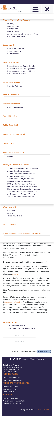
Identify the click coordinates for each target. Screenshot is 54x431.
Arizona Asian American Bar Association (22, 168)
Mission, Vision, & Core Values (14, 401)
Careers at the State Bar (12, 403)
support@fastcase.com (18, 248)
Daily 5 (10, 213)
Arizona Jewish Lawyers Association (21, 174)
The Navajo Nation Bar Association (20, 197)
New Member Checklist (17, 326)
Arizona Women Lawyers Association (21, 179)
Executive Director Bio (15, 49)
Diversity (10, 24)
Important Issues (13, 26)
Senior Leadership (14, 51)
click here (15, 274)
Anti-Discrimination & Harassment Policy (22, 34)
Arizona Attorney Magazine (34, 359)
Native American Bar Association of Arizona (23, 189)
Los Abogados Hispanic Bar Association (22, 186)
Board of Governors (10, 398)
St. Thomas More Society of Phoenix (21, 194)
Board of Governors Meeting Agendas (21, 69)
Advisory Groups (9, 389)
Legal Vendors (8, 392)
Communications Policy (16, 36)
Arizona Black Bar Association (18, 171)
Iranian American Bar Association (20, 181)
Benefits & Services (10, 387)
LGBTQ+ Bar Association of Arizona (21, 184)
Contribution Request (15, 107)
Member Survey (13, 31)
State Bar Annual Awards (16, 74)
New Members (10, 322)
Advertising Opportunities (12, 380)
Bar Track (11, 211)
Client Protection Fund (11, 378)
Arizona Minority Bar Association (19, 176)
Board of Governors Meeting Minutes (21, 71)
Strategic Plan (12, 29)
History (10, 156)
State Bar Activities (14, 86)
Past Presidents (13, 54)
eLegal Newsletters (14, 216)
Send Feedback (44, 351)
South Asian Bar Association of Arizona (22, 191)
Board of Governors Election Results (21, 66)
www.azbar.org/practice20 (13, 302)
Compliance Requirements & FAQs (21, 328)
